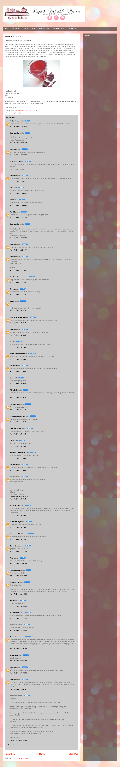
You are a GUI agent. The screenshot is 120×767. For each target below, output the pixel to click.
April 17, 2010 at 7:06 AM (18, 458)
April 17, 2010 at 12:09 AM (18, 205)
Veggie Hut (14, 655)
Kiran (12, 200)
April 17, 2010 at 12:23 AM (18, 238)
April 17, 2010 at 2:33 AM (18, 323)
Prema (12, 289)
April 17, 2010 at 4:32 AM (18, 422)
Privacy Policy (72, 28)
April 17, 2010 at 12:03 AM (18, 155)
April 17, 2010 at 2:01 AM (18, 311)
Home (6, 28)
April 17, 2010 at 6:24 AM (18, 446)
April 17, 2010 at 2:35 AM (18, 335)
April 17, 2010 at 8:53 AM (18, 499)
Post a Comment (13, 745)
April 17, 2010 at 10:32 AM (18, 551)
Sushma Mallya (15, 522)
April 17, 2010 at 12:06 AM (18, 181)
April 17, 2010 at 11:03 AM (18, 563)
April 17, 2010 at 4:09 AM (18, 398)
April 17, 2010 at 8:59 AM (18, 515)
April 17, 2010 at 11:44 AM (18, 576)
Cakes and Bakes (44, 28)
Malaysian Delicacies (17, 317)
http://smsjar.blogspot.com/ (19, 496)
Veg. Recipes (16, 28)
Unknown (13, 149)
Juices (22, 113)
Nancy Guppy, (15, 637)
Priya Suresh (14, 582)
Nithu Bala (13, 390)
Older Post (73, 754)
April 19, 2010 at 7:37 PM (18, 673)
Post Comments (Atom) (21, 758)
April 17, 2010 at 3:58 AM (18, 371)
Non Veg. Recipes (29, 28)
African (12, 113)
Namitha (13, 212)
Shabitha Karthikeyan (17, 452)
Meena (12, 558)
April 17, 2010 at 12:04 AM (18, 169)
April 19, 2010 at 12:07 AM (18, 648)
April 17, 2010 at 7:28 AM (18, 470)
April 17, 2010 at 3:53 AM (18, 359)
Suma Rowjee (15, 546)
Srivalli (12, 600)
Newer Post (10, 754)
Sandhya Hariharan (17, 277)
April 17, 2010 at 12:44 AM (18, 250)
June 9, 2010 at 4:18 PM (18, 689)
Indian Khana (14, 121)
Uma (11, 187)
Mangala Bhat (15, 161)
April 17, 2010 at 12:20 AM (18, 217)
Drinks (17, 113)
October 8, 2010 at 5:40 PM (19, 740)
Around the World (58, 28)
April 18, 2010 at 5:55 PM (18, 630)
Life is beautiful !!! (16, 534)
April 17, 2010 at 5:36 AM (18, 434)
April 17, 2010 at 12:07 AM (18, 193)
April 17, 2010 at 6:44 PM (18, 606)
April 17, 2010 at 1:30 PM (18, 594)
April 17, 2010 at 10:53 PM (18, 618)
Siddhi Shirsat (15, 612)
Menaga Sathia (15, 570)
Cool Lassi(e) (14, 133)
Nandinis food (15, 404)
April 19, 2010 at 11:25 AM (18, 661)
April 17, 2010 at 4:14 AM (18, 410)
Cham (12, 440)
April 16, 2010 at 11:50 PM (18, 143)
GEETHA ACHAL (16, 428)
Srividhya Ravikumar (17, 416)
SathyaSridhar (15, 505)
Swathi (12, 301)
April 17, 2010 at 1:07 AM (18, 270)
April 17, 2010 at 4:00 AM (18, 383)
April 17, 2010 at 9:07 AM (18, 539)
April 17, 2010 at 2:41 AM (18, 347)
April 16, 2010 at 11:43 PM (18, 126)
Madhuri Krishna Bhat (17, 353)
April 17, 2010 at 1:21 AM (18, 294)
